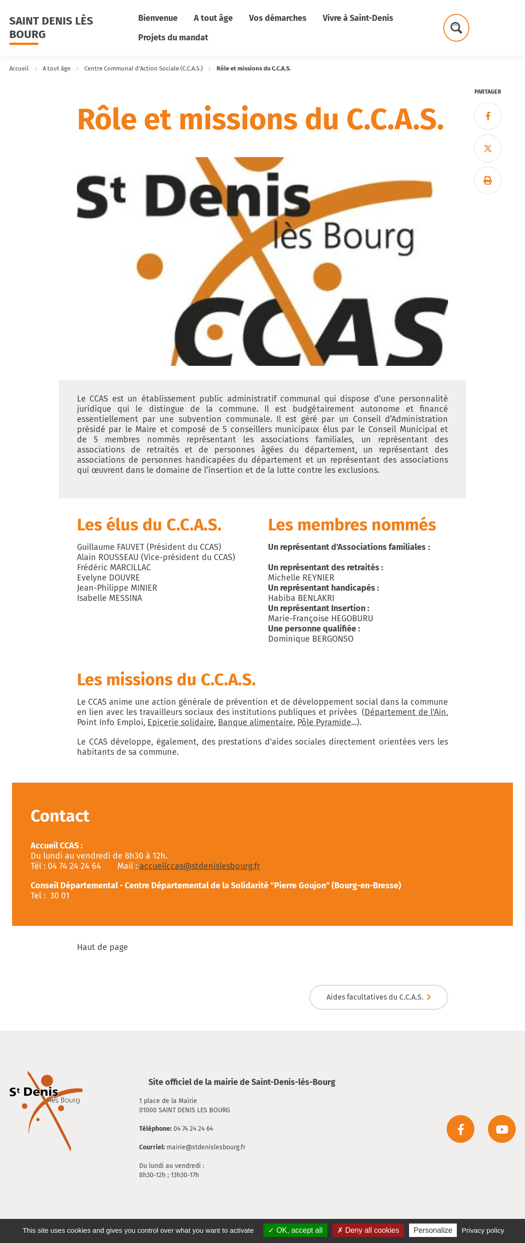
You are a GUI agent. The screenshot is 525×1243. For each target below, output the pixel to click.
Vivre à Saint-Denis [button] (358, 18)
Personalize (433, 1230)
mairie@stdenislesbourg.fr (205, 1147)
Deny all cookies (368, 1230)
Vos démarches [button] (278, 18)
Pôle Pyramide (324, 722)
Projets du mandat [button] (173, 37)
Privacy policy (483, 1230)
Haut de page (102, 947)
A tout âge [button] (213, 18)
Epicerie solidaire (180, 722)
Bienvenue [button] (158, 18)
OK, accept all (295, 1230)
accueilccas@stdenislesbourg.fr (200, 866)
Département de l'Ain (405, 712)
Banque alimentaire (255, 722)
